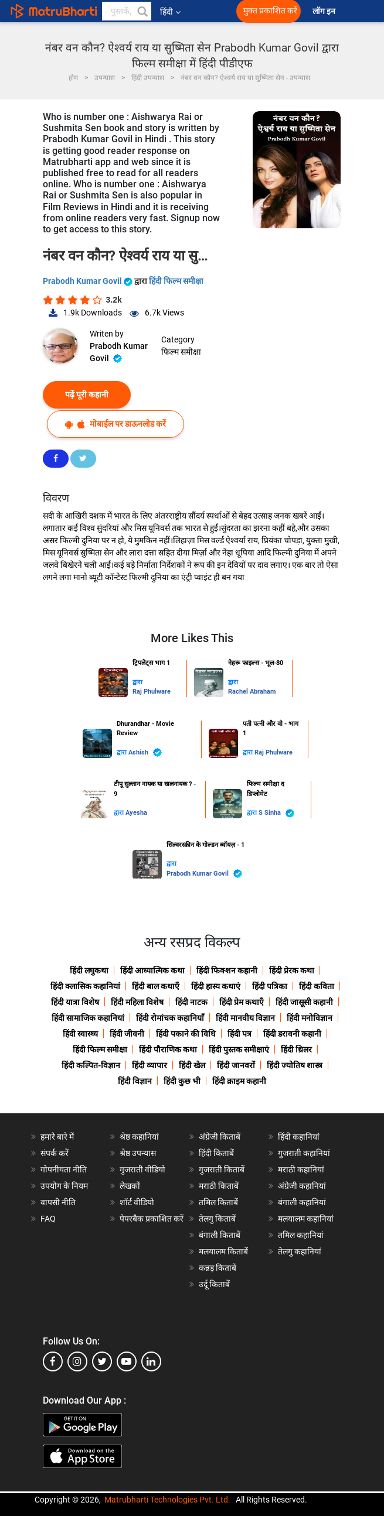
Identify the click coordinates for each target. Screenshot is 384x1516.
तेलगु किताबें (217, 1218)
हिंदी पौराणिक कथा (168, 1049)
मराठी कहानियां (301, 1169)
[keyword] (126, 11)
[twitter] (102, 1361)
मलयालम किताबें (223, 1251)
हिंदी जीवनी (127, 1033)
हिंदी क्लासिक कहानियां (85, 986)
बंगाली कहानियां (302, 1202)
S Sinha (276, 813)
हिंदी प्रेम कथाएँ (241, 1002)
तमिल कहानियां (301, 1235)
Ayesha (136, 813)
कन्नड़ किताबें (217, 1268)
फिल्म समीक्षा (181, 351)
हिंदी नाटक (191, 1002)
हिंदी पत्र (239, 1033)
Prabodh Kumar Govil (88, 281)
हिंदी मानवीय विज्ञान (245, 1018)
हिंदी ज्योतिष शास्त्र (294, 1065)
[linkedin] (151, 1361)
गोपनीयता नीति (63, 1169)
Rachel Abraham (252, 691)
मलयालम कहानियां (306, 1218)
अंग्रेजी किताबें (219, 1136)
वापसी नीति (58, 1202)
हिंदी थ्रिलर (296, 1049)
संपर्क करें (54, 1153)
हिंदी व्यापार (149, 1065)
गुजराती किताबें (221, 1169)
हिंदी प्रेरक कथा (291, 970)
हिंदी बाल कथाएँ (155, 986)
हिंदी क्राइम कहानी (239, 1081)
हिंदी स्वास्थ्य (80, 1033)
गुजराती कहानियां (304, 1153)
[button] (141, 11)
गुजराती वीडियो (142, 1169)
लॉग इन (324, 11)
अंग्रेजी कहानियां (302, 1186)
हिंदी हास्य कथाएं (215, 986)
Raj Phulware (151, 691)
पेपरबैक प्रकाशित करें (151, 1218)
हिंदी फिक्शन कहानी (226, 970)
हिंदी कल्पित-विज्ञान (91, 1065)
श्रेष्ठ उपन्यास (138, 1153)
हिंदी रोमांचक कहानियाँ (170, 1018)
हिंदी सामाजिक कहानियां (88, 1018)
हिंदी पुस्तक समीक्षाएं (239, 1049)
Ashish (145, 752)
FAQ (48, 1218)
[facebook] (53, 1361)
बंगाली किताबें (219, 1235)
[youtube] (127, 1361)
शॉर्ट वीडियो (137, 1202)
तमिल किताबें (218, 1202)
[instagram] (77, 1361)
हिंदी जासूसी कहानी (304, 1002)
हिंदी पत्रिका (269, 986)
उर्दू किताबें (214, 1284)
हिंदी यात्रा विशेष (75, 1002)
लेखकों (130, 1186)
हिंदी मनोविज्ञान (309, 1018)
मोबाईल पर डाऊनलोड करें (115, 424)
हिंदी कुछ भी (182, 1081)
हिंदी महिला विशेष (137, 1002)
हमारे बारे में (57, 1136)
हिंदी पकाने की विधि (186, 1033)
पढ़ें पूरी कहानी (86, 394)
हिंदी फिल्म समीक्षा (176, 281)
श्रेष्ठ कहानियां (139, 1136)
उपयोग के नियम (64, 1186)
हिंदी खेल (192, 1065)
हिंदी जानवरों (236, 1065)
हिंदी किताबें (216, 1153)
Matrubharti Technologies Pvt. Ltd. (167, 1499)
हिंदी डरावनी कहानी (292, 1033)
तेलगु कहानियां (299, 1251)
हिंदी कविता (316, 986)
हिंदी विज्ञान (135, 1081)
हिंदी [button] (170, 11)
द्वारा (137, 682)
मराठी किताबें (219, 1186)
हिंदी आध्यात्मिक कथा (152, 970)
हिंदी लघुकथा (89, 970)
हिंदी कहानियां (299, 1136)
